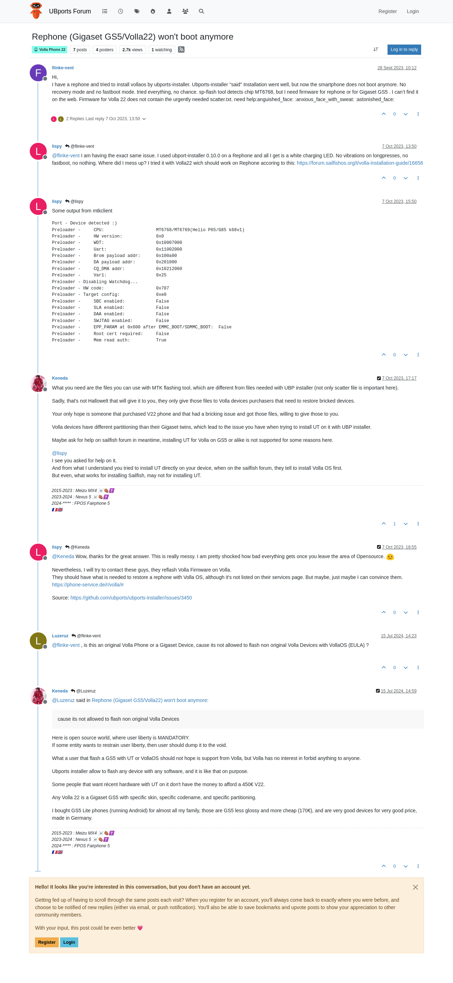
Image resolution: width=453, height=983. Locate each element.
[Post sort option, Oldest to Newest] (376, 49)
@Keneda (77, 547)
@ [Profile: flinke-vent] (66, 155)
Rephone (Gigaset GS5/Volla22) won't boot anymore (149, 700)
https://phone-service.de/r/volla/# (88, 584)
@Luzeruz (83, 691)
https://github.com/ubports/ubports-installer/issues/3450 (131, 598)
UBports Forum (70, 11)
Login (69, 942)
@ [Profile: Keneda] (63, 556)
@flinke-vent (79, 146)
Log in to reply (404, 49)
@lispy (74, 201)
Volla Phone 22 (49, 49)
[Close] (415, 887)
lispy (57, 146)
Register (47, 942)
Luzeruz (60, 635)
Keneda (60, 378)
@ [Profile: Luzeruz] (63, 700)
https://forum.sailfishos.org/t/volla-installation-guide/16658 (360, 163)
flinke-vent (63, 67)
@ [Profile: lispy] (59, 453)
